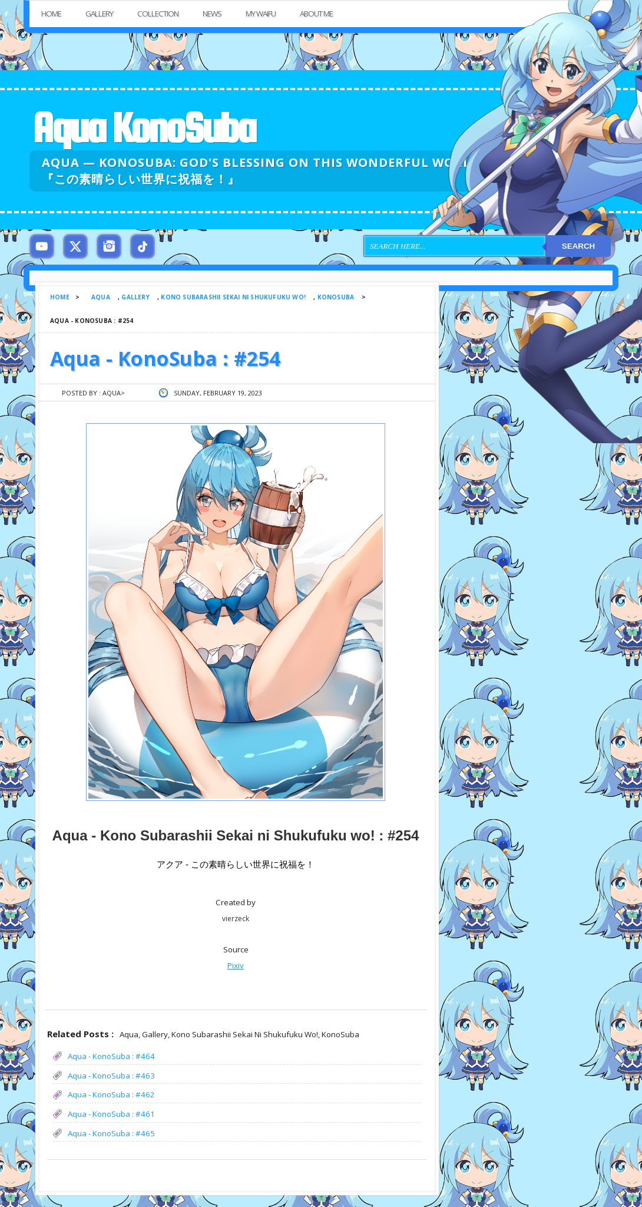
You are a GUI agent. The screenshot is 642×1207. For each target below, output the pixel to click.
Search (578, 246)
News (212, 13)
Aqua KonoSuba (143, 127)
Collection (157, 13)
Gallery (99, 13)
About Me (316, 13)
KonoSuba (336, 297)
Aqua (100, 297)
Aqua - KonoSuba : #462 (111, 1094)
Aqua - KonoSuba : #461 (111, 1114)
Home (51, 13)
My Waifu (261, 13)
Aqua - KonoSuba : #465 (111, 1133)
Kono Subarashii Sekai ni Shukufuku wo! (233, 297)
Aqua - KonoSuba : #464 (111, 1056)
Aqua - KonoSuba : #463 (111, 1075)
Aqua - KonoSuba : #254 (165, 358)
